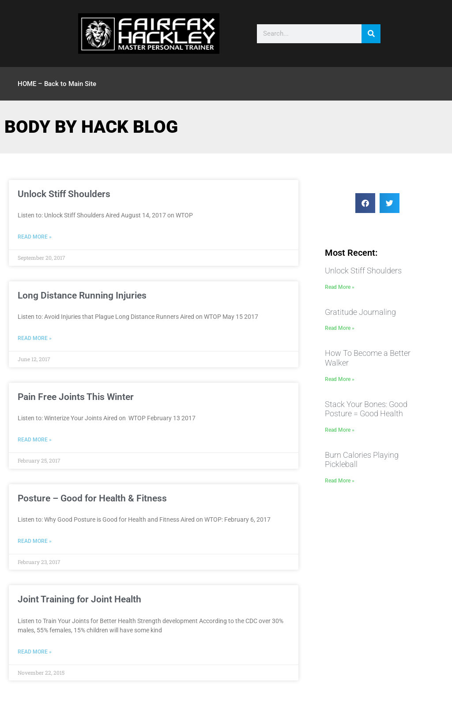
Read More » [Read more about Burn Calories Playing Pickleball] (339, 481)
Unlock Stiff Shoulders (64, 194)
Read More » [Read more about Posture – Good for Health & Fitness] (35, 541)
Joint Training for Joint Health (79, 599)
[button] (365, 203)
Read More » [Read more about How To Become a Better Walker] (339, 379)
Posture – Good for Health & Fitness (92, 498)
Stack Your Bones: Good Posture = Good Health (366, 409)
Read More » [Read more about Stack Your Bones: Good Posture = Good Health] (339, 430)
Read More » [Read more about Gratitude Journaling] (339, 328)
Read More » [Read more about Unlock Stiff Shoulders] (35, 237)
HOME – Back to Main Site (57, 84)
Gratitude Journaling (360, 312)
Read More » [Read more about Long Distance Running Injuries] (35, 338)
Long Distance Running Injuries (82, 295)
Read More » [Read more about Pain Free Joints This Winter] (35, 440)
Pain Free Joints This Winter (76, 397)
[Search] (371, 33)
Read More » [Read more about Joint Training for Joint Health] (35, 652)
